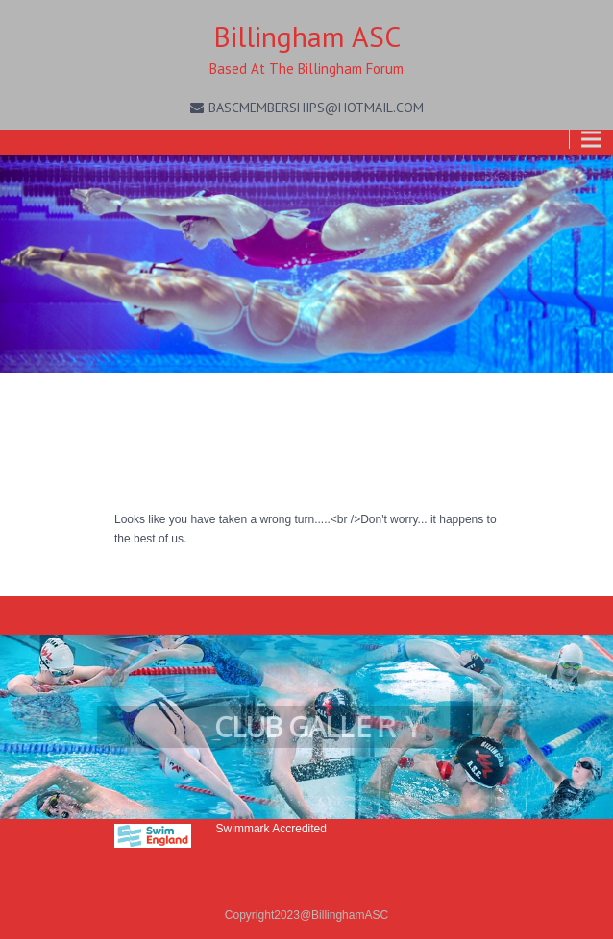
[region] (306, 727)
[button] (306, 727)
